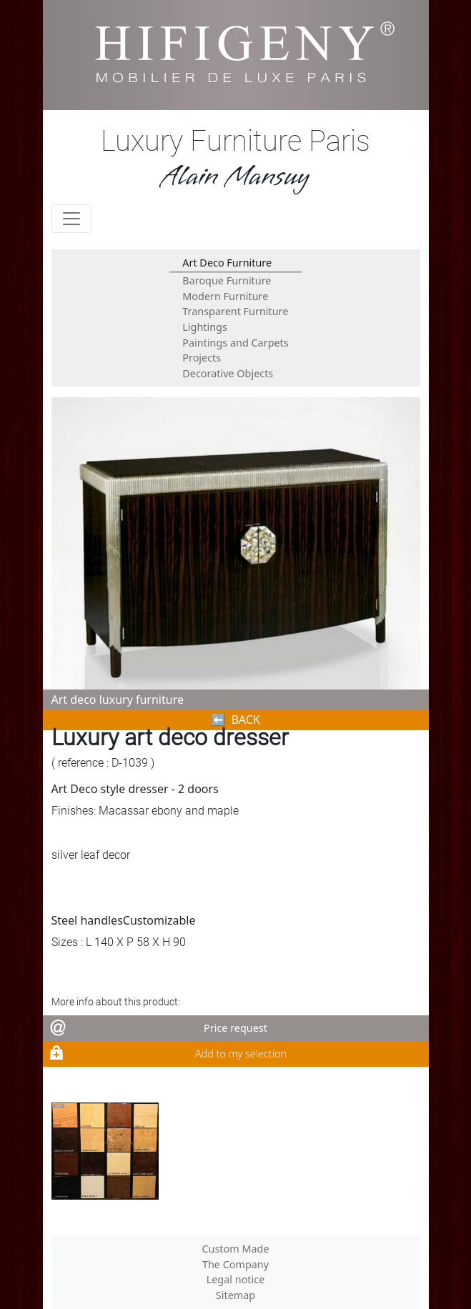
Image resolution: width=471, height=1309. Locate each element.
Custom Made (235, 1248)
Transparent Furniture (235, 311)
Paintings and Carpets (235, 342)
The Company (235, 1264)
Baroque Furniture (226, 280)
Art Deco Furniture (227, 262)
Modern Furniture (225, 296)
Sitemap (235, 1295)
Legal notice (236, 1279)
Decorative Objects (227, 373)
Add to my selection (241, 1053)
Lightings (204, 327)
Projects (201, 357)
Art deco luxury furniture (117, 699)
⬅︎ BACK (235, 719)
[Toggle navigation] (71, 218)
